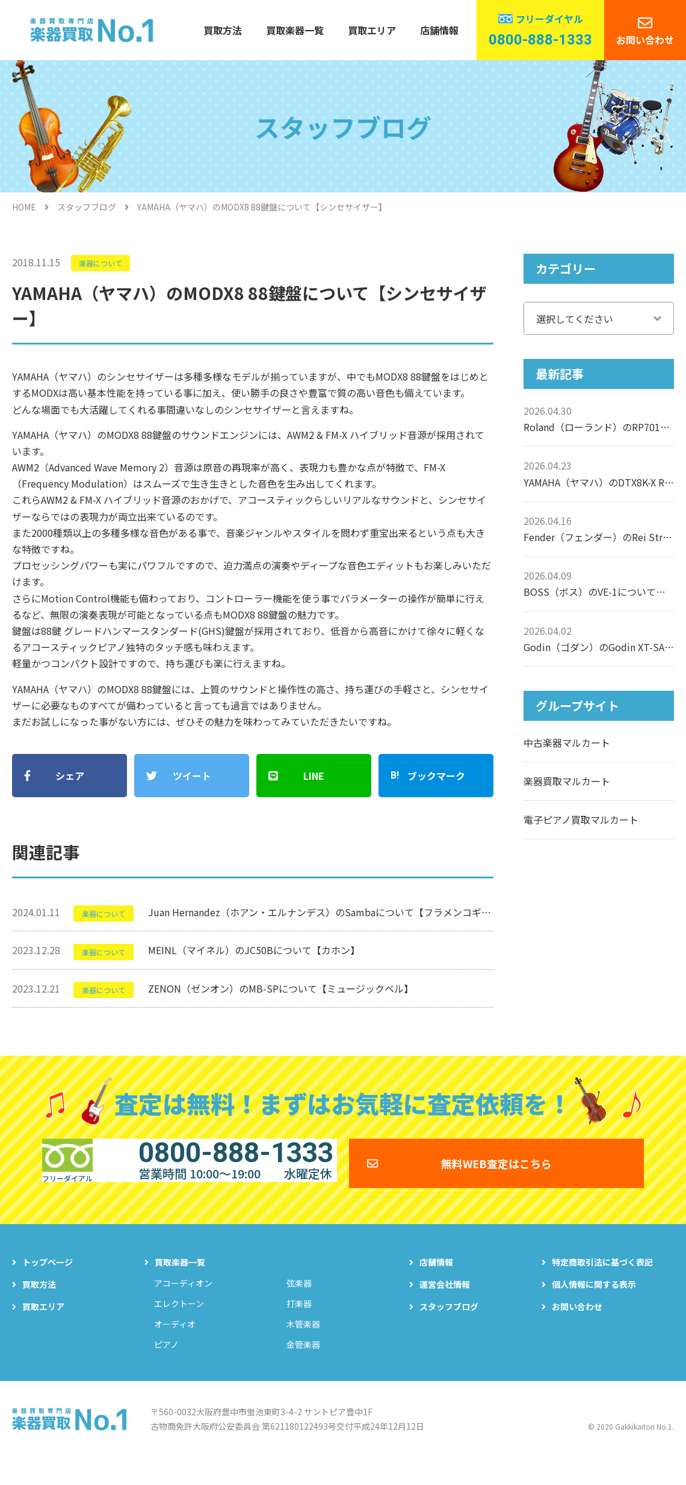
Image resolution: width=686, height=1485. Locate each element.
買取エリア (372, 30)
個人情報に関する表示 (594, 1306)
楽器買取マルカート (567, 781)
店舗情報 (439, 30)
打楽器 (299, 1325)
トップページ (47, 1284)
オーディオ (175, 1346)
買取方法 (222, 30)
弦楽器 (299, 1305)
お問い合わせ (645, 39)
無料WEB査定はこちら (496, 1175)
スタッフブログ (86, 207)
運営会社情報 (444, 1306)
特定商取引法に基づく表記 (602, 1284)
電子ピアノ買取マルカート (581, 819)
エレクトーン (179, 1325)
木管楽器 (303, 1346)
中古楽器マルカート (567, 742)
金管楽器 (303, 1366)
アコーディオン (183, 1305)
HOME (24, 207)
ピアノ (166, 1366)
